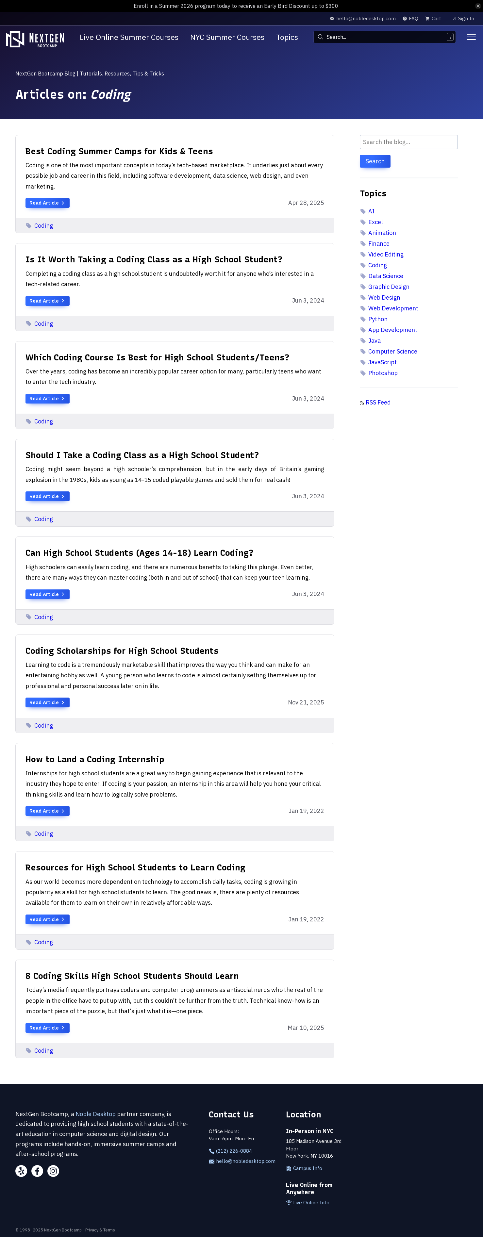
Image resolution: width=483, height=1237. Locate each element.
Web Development (389, 308)
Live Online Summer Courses (129, 37)
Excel (371, 222)
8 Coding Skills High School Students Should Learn (132, 976)
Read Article (47, 203)
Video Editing (382, 254)
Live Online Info (307, 1202)
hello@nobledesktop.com (242, 1161)
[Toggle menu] (471, 37)
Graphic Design (385, 286)
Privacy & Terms (100, 1229)
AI (367, 211)
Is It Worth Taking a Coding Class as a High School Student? (154, 259)
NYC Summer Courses (227, 37)
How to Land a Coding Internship (94, 759)
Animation (378, 233)
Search (375, 161)
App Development (389, 330)
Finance (375, 243)
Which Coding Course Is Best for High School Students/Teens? (157, 357)
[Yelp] (21, 1172)
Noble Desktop (95, 1114)
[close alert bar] (478, 6)
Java (370, 340)
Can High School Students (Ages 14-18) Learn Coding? (139, 553)
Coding (39, 225)
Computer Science (389, 351)
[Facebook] (37, 1172)
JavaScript (378, 362)
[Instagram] (53, 1172)
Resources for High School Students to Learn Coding (135, 867)
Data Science (382, 276)
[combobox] (385, 37)
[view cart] (435, 18)
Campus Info (304, 1168)
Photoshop (379, 373)
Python (374, 319)
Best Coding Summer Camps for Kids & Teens (119, 151)
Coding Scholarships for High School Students (122, 651)
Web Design (380, 297)
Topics (287, 37)
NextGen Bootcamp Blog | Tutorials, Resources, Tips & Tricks (97, 73)
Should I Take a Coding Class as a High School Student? (142, 455)
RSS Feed (378, 402)
